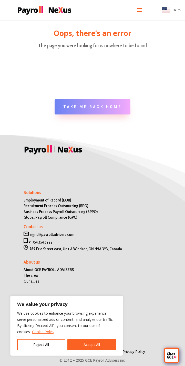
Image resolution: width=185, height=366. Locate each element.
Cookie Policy (43, 331)
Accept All (92, 344)
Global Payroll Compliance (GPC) (50, 217)
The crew (31, 275)
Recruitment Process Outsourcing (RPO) (56, 205)
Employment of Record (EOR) (47, 200)
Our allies (31, 281)
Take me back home (92, 107)
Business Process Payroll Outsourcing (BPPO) (61, 211)
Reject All (41, 344)
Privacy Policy (133, 351)
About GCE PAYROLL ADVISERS (49, 269)
